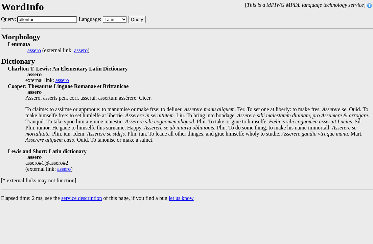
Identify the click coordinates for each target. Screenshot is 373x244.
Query (137, 19)
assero (34, 50)
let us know (181, 198)
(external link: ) (58, 50)
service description (81, 198)
